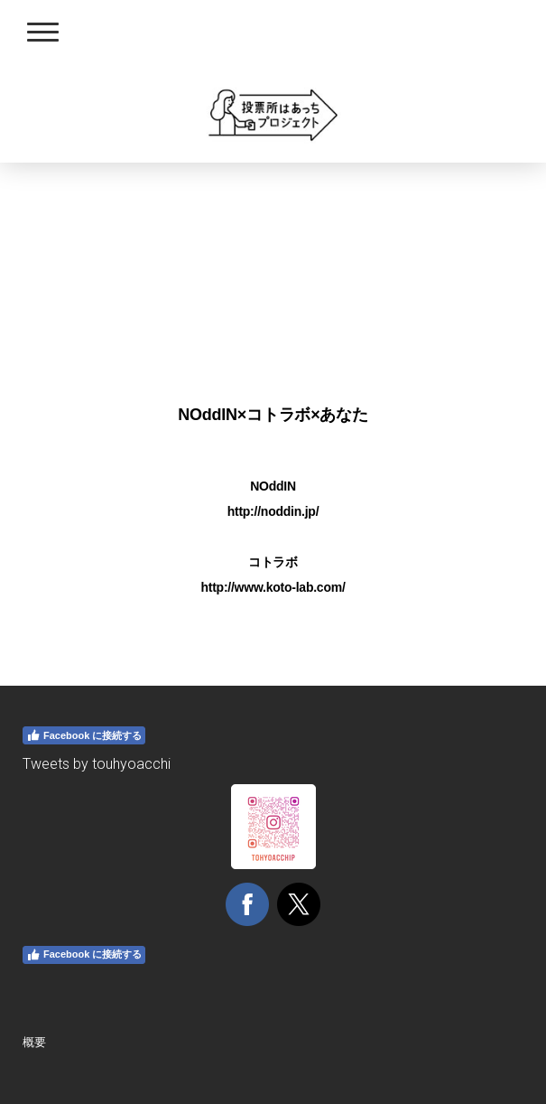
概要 (34, 1042)
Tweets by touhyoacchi (97, 763)
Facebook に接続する (84, 735)
